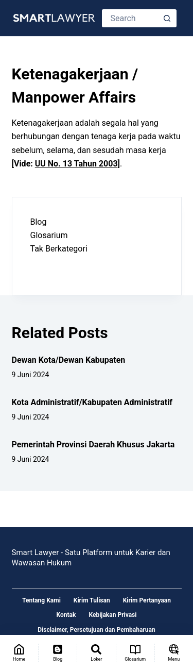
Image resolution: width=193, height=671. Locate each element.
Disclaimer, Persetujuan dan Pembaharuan (96, 629)
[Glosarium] (135, 653)
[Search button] (168, 18)
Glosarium (49, 235)
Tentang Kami (41, 600)
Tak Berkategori (58, 249)
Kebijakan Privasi (112, 614)
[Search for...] (130, 18)
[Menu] (174, 653)
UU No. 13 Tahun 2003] (77, 164)
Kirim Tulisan (92, 600)
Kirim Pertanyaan (147, 600)
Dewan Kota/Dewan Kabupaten (69, 360)
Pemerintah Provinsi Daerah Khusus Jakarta (93, 444)
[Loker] (96, 653)
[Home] (19, 653)
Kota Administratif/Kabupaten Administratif (92, 402)
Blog (38, 222)
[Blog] (57, 653)
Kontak (66, 614)
